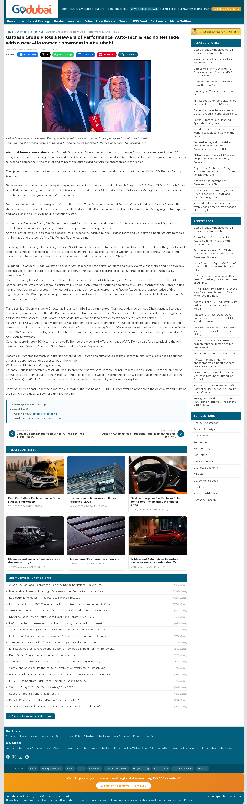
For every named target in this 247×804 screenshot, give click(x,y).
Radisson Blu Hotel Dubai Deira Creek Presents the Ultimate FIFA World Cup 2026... (213, 318)
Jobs (110, 9)
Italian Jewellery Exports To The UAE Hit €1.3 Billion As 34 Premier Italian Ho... (215, 266)
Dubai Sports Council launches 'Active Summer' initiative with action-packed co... (212, 240)
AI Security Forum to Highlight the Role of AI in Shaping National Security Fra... (56, 584)
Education (121, 9)
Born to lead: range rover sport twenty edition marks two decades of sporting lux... (215, 207)
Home (64, 9)
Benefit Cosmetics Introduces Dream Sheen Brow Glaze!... (44, 699)
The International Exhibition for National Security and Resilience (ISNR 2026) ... (55, 661)
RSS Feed (140, 21)
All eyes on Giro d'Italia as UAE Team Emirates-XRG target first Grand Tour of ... (55, 706)
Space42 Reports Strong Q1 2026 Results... (34, 693)
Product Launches (67, 21)
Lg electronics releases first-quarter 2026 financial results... (44, 597)
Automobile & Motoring (29, 31)
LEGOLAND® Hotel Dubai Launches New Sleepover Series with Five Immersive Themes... (215, 292)
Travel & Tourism (203, 461)
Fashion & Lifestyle (205, 429)
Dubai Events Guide (109, 748)
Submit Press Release (100, 21)
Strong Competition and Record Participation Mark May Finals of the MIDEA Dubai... (215, 402)
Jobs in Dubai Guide (221, 748)
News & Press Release (144, 9)
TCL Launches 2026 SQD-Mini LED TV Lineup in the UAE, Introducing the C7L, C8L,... (59, 629)
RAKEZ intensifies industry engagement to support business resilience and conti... (214, 363)
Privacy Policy (74, 736)
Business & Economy (206, 467)
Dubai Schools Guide (85, 748)
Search (124, 21)
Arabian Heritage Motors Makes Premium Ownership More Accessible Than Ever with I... (212, 145)
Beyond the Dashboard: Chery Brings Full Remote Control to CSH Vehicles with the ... (214, 171)
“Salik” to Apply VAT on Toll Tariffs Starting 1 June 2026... (42, 687)
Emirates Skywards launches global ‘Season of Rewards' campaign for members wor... (61, 648)
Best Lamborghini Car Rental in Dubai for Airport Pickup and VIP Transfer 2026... (213, 72)
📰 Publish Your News (226, 9)
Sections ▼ (159, 21)
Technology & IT (203, 435)
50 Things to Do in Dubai (163, 748)
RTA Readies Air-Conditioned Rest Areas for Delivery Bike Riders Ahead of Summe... (216, 279)
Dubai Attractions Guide (38, 748)
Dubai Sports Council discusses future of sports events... (42, 655)
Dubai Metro (168, 9)
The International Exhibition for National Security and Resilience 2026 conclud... (56, 642)
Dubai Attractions (190, 9)
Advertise (89, 736)
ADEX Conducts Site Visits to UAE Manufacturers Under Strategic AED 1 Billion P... (216, 376)
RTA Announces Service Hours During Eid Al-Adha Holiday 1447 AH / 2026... (53, 616)
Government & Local (206, 480)
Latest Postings (39, 21)
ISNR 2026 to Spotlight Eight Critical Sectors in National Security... (48, 680)
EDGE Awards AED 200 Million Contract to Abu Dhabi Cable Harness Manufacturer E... (60, 674)
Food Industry (202, 448)
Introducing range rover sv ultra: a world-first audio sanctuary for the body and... (214, 133)
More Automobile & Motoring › (162, 449)
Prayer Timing (141, 736)
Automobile (201, 442)
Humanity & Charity (205, 499)
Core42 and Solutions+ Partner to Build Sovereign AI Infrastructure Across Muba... (58, 667)
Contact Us (47, 736)
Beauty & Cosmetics (206, 422)
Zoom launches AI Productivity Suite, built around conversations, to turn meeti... (216, 305)
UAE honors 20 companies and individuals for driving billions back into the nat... (56, 623)
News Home (15, 21)
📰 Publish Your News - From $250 (124, 785)
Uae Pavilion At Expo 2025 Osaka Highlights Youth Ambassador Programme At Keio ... (60, 603)
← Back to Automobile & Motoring (30, 716)
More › (233, 42)
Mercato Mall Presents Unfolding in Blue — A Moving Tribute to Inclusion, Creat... (57, 591)
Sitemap (155, 736)
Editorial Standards (28, 736)
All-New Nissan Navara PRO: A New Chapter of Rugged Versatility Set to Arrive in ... (215, 158)
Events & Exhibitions (205, 493)
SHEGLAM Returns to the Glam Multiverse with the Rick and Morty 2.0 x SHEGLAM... (59, 610)
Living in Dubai (14, 748)
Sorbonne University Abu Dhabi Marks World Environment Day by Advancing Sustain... (213, 253)
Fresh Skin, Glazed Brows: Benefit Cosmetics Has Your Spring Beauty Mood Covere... (215, 389)
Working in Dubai (62, 748)
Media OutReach (182, 21)
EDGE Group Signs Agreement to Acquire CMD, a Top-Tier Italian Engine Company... (59, 635)
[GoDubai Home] (32, 9)
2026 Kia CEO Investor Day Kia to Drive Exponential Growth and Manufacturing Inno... (213, 194)
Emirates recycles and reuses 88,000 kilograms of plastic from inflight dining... (216, 331)
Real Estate (200, 455)
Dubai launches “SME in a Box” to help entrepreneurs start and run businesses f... (213, 344)
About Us (11, 736)
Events (99, 9)
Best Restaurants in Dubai (193, 748)
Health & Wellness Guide (135, 748)
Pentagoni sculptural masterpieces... (216, 353)
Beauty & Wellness (81, 9)
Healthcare (200, 487)
